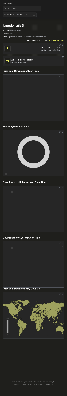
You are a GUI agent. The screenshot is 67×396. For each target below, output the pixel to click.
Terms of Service (38, 384)
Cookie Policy (49, 384)
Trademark (17, 384)
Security (29, 384)
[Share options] (60, 45)
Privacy (24, 384)
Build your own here (56, 40)
